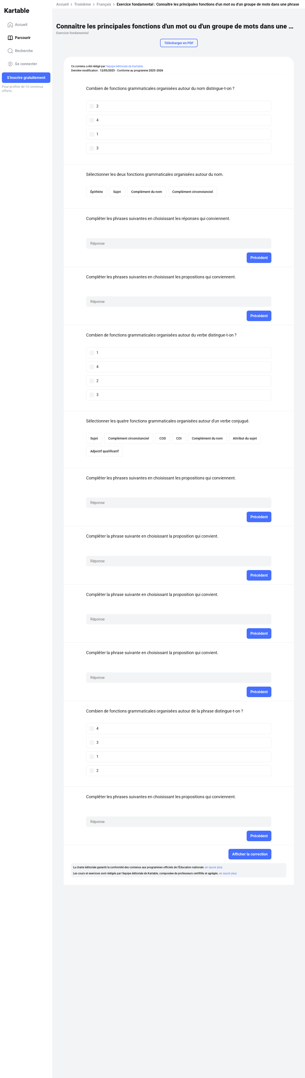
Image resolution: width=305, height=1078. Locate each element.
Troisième (82, 4)
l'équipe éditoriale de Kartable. (125, 66)
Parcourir (19, 38)
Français (104, 4)
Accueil (17, 25)
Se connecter (22, 64)
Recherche (20, 51)
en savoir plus (213, 867)
